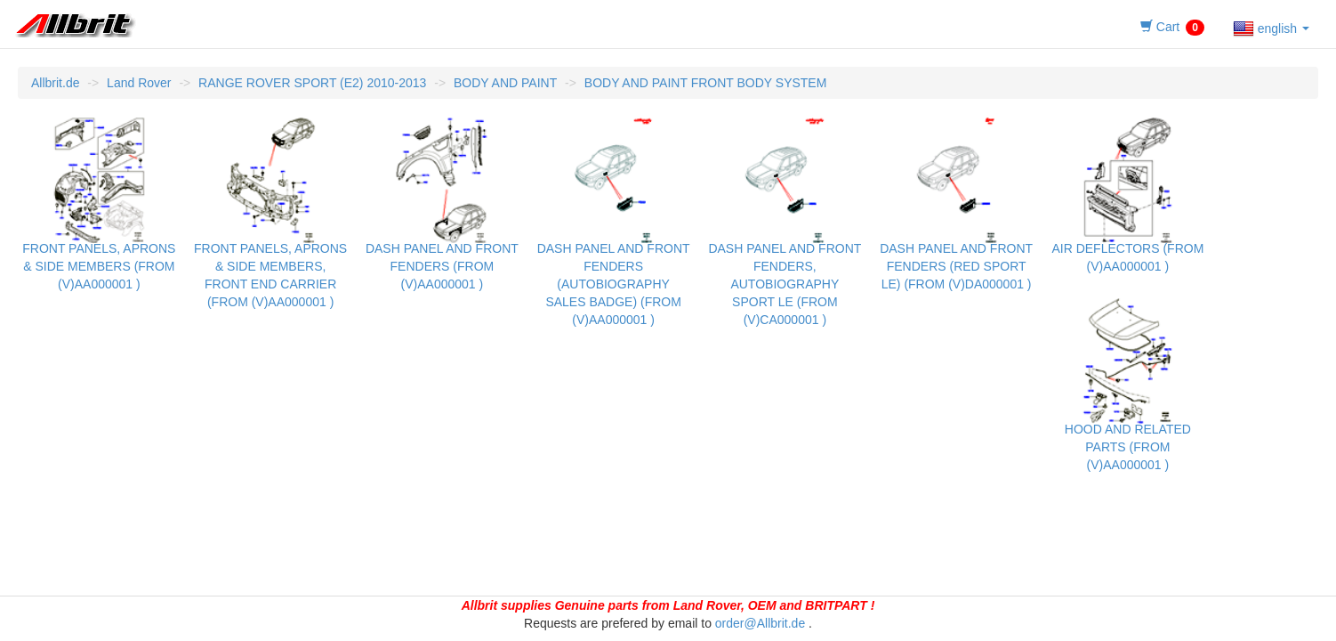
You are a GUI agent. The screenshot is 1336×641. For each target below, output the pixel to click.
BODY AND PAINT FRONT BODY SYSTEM (705, 83)
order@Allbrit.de (760, 623)
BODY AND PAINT (505, 83)
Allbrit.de (55, 83)
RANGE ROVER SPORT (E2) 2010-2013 (312, 83)
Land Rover (139, 83)
